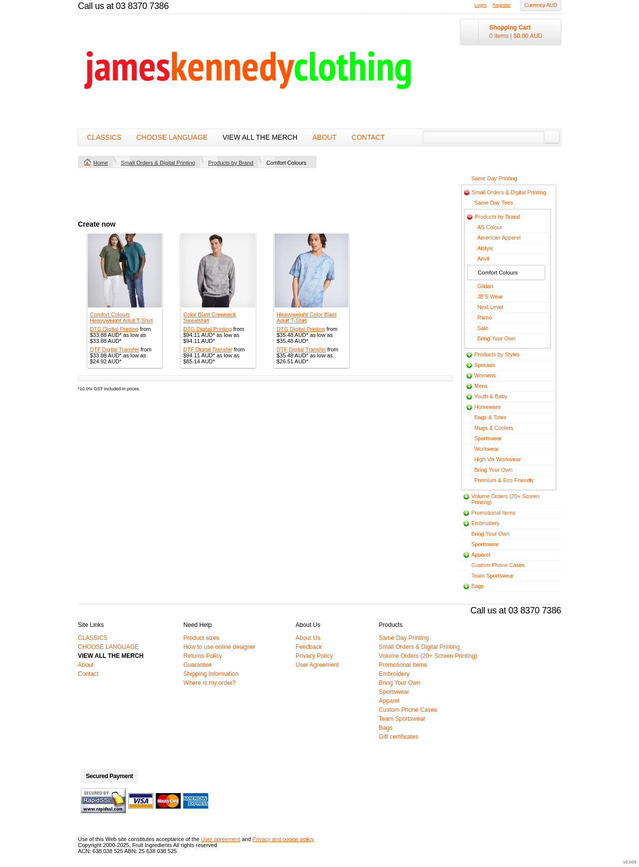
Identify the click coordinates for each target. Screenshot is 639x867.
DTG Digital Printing (114, 329)
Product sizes (201, 637)
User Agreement (317, 664)
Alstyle (485, 248)
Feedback (309, 646)
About (324, 137)
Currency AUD (540, 5)
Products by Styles (497, 354)
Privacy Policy (314, 655)
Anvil (483, 259)
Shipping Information (210, 673)
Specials (484, 365)
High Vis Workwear (497, 459)
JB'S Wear (490, 296)
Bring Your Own (496, 338)
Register (502, 4)
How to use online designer (219, 646)
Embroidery (485, 523)
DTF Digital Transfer (114, 349)
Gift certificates (398, 736)
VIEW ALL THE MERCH (260, 137)
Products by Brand (231, 163)
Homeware (487, 407)
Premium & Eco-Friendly (504, 480)
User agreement (220, 839)
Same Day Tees (493, 203)
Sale (482, 328)
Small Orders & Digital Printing (158, 163)
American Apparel (499, 238)
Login (480, 4)
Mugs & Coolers (493, 428)
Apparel (480, 555)
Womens (485, 375)
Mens (481, 386)
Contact (368, 137)
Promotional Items (493, 513)
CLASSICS (104, 137)
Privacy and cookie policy (284, 839)
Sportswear (488, 438)
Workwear (486, 449)
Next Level (490, 307)
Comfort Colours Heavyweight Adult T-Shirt (121, 317)
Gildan (485, 286)
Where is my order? (209, 682)
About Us (308, 637)
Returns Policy (202, 655)
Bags (477, 586)
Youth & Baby (490, 396)
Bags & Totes (490, 417)
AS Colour (489, 227)
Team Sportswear (492, 575)
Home (100, 163)
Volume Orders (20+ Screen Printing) (428, 655)
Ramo (484, 317)
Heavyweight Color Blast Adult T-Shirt (306, 317)
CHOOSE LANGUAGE (171, 137)
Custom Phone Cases (498, 565)
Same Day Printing (494, 178)
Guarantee (197, 664)
